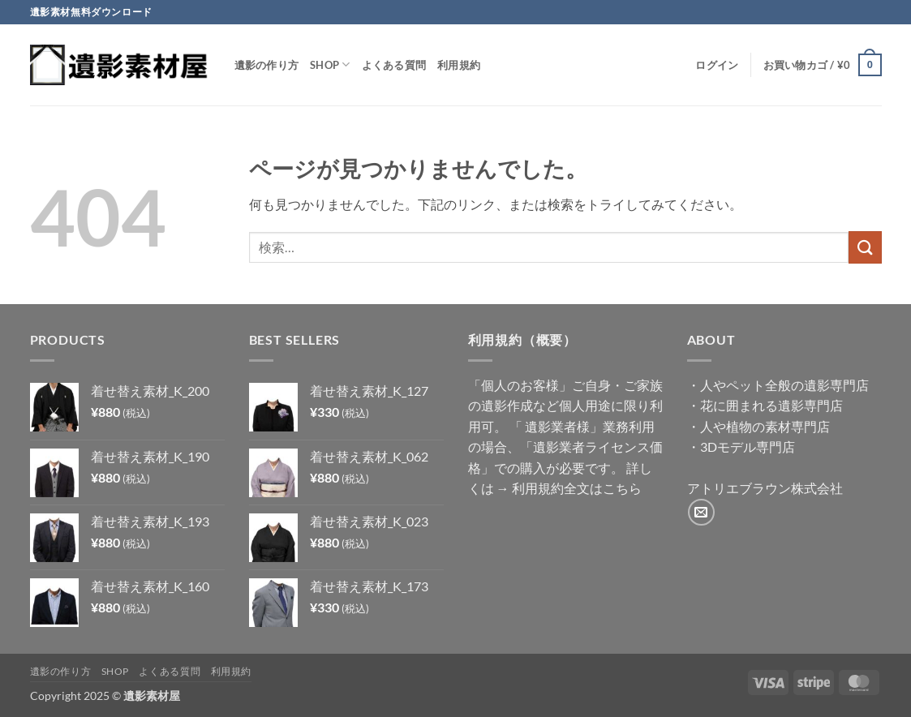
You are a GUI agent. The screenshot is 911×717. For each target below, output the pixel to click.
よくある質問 (394, 64)
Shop (330, 64)
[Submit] (865, 247)
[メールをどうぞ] (701, 512)
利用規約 (458, 64)
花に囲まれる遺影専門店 (771, 405)
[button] (716, 65)
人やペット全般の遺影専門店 (784, 385)
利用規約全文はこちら (577, 488)
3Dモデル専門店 (747, 446)
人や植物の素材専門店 (765, 426)
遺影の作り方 (266, 64)
